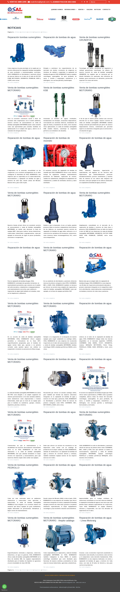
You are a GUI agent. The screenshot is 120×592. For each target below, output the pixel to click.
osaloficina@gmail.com (68, 582)
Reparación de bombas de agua (59, 37)
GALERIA (90, 9)
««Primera (17, 32)
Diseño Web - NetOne (74, 587)
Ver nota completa (13, 82)
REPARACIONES (70, 9)
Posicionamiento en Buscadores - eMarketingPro (53, 587)
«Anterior (24, 32)
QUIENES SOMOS (57, 9)
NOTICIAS (97, 9)
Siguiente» (37, 32)
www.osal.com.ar (81, 582)
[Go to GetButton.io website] (4, 590)
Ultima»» (45, 32)
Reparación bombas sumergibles (24, 37)
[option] (5, 19)
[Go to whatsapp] (4, 586)
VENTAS (81, 9)
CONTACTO (106, 9)
